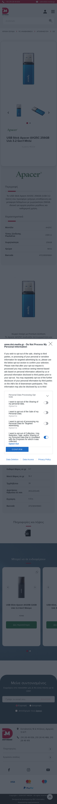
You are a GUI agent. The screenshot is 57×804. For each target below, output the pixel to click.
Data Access (28, 459)
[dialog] (28, 402)
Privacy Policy (44, 459)
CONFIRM (17, 449)
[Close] (51, 344)
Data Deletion (12, 459)
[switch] (46, 402)
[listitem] (28, 396)
